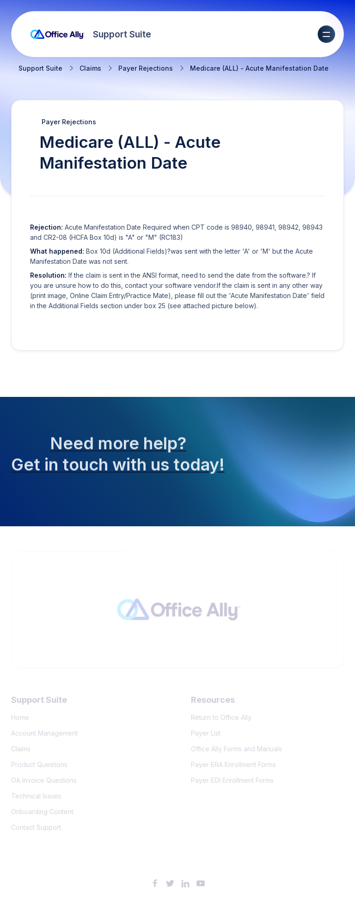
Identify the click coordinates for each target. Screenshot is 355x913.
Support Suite (40, 68)
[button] (326, 34)
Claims (90, 68)
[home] (91, 34)
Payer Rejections (145, 68)
